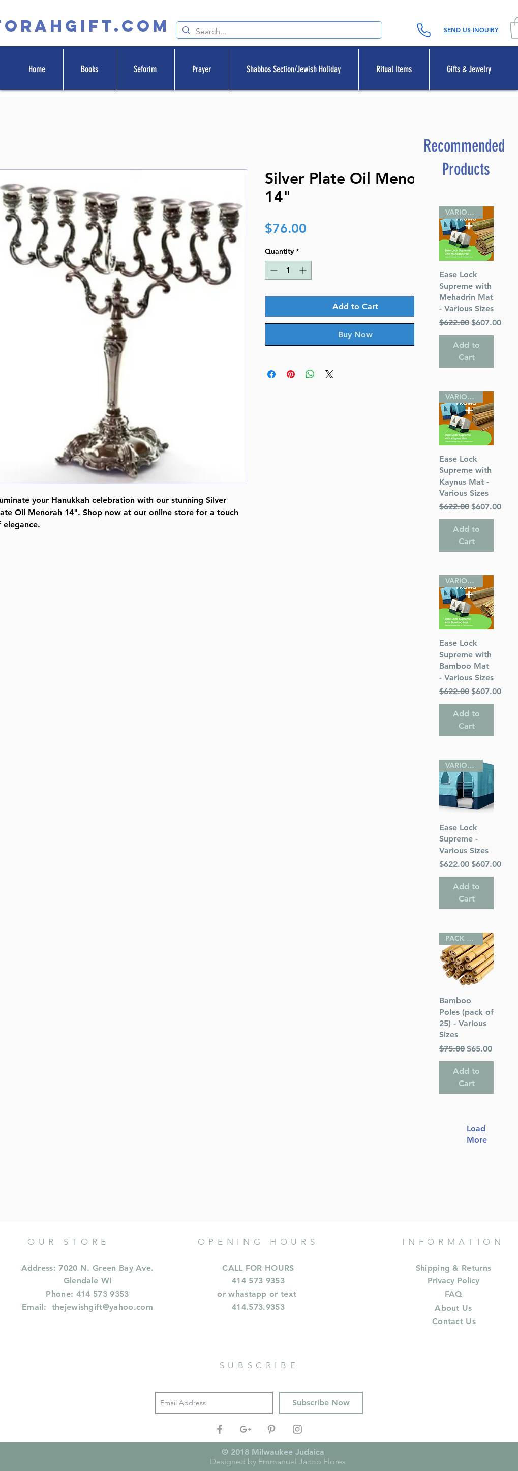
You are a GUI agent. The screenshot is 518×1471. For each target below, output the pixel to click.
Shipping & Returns (454, 1268)
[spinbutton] (288, 270)
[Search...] (278, 31)
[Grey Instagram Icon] (297, 1429)
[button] (89, 69)
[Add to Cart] (466, 351)
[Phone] (424, 30)
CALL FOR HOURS (258, 1268)
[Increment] (303, 270)
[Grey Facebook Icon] (220, 1429)
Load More (472, 1134)
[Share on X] (329, 374)
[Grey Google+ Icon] (245, 1429)
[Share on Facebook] (271, 374)
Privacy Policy (453, 1280)
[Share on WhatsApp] (310, 374)
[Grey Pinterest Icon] (271, 1429)
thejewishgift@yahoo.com (102, 1307)
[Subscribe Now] (321, 1403)
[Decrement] (272, 270)
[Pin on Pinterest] (291, 374)
